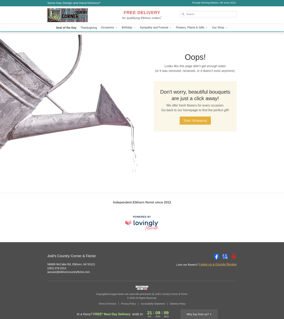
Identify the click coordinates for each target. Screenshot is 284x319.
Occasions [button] (109, 27)
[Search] (208, 14)
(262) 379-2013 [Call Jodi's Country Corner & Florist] (56, 268)
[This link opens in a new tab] (142, 223)
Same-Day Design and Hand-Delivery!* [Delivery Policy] (74, 3)
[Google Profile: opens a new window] (225, 256)
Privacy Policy (128, 304)
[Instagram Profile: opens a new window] (208, 256)
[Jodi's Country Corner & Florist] (75, 15)
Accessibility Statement (153, 304)
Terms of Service (107, 304)
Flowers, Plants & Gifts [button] (192, 27)
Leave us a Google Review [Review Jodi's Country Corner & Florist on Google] (218, 264)
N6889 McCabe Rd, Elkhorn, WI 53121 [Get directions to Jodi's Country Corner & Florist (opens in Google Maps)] (71, 264)
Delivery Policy (178, 304)
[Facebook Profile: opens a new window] (216, 256)
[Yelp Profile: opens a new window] (234, 256)
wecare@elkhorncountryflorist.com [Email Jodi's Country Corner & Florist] (68, 272)
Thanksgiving (88, 27)
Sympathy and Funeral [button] (156, 27)
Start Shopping (195, 120)
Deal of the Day (66, 27)
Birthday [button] (129, 27)
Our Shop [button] (220, 27)
